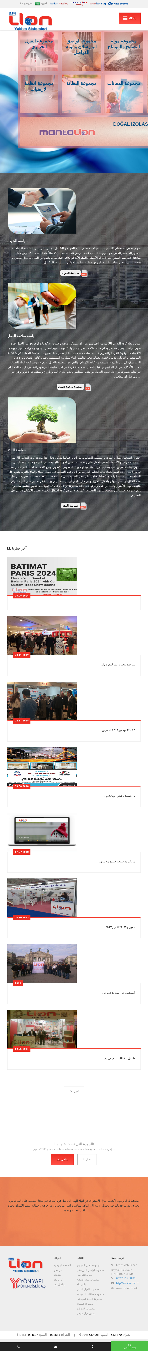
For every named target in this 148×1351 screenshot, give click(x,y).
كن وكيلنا (58, 1279)
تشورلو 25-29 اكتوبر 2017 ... (119, 927)
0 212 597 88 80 (125, 1278)
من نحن (58, 1270)
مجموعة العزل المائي (88, 1289)
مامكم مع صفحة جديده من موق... (116, 861)
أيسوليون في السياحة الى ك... (118, 992)
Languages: (26, 3)
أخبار (74, 1091)
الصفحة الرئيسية (62, 1265)
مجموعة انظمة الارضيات (89, 1299)
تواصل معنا (62, 1159)
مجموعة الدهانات (86, 1308)
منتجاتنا (57, 1274)
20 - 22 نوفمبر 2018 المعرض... (117, 730)
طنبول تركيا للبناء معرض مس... (117, 1058)
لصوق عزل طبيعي (86, 1313)
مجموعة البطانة (85, 1303)
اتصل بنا (87, 1159)
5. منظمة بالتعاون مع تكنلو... (119, 795)
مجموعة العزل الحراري (89, 1265)
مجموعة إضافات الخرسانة (90, 1294)
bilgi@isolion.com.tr (127, 1283)
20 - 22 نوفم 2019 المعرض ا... (118, 664)
